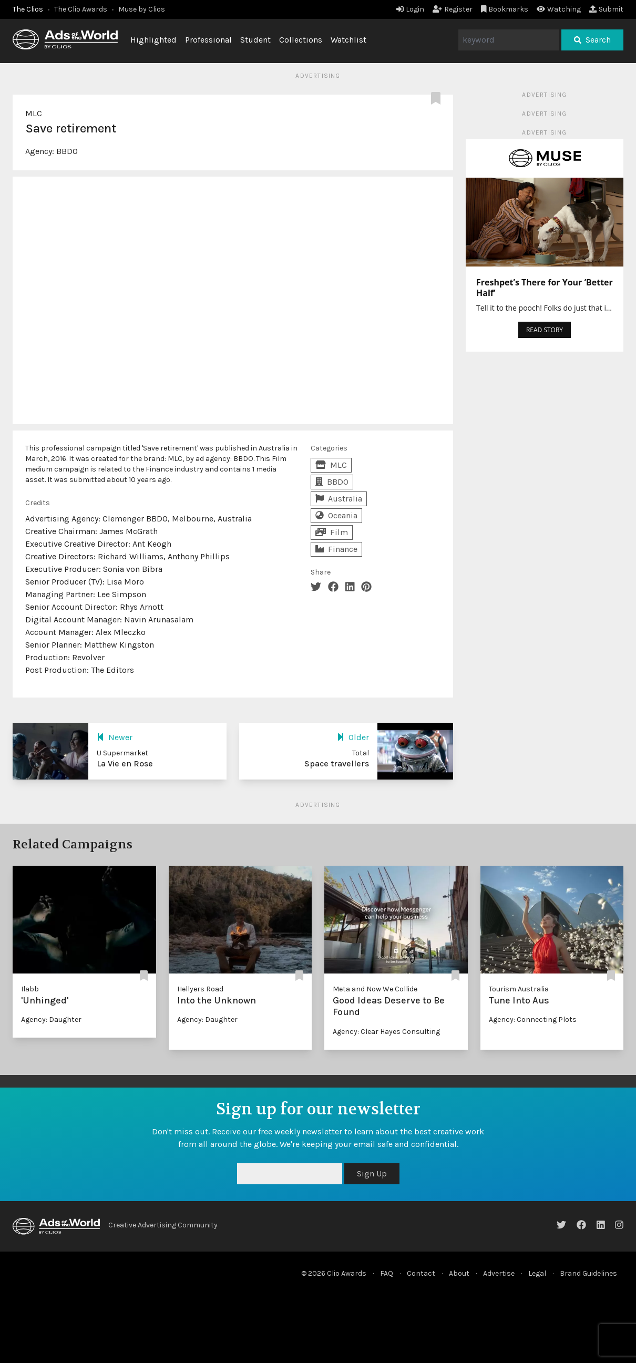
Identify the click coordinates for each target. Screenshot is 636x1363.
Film (331, 532)
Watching (559, 9)
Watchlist (348, 40)
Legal (537, 1273)
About (459, 1273)
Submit (606, 9)
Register (453, 9)
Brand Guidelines (588, 1273)
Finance (336, 549)
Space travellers (336, 763)
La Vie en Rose (125, 763)
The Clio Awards (80, 9)
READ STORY (544, 329)
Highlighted (153, 40)
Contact (421, 1273)
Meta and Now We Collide (375, 989)
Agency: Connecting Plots (533, 1019)
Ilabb (30, 989)
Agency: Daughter (51, 1019)
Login (410, 9)
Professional (208, 40)
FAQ (386, 1273)
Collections (300, 40)
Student (255, 40)
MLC (33, 113)
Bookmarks (505, 9)
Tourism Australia (519, 989)
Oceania (336, 515)
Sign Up (372, 1173)
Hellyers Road (200, 989)
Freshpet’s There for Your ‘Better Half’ (544, 287)
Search (592, 40)
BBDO (67, 151)
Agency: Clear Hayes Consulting (386, 1031)
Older (353, 737)
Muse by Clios (141, 9)
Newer (114, 737)
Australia (338, 499)
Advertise (499, 1273)
